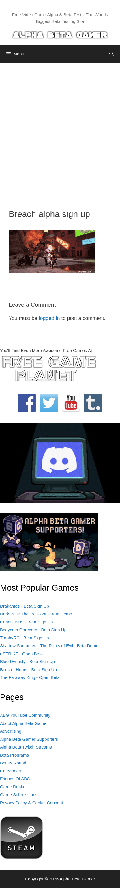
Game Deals (12, 786)
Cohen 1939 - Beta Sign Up (26, 621)
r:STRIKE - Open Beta (21, 653)
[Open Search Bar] (111, 54)
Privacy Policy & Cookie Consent (31, 802)
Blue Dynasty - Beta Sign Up (27, 661)
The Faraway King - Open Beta (30, 677)
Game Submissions (19, 794)
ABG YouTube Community (25, 715)
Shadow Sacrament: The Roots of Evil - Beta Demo (49, 645)
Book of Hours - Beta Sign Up (28, 669)
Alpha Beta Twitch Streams (26, 746)
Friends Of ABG (15, 778)
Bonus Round (13, 762)
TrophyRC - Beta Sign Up (24, 637)
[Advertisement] (60, 131)
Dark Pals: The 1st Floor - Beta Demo (36, 613)
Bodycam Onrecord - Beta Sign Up (33, 629)
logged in (49, 318)
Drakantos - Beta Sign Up (24, 606)
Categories (10, 770)
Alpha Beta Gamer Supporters (29, 739)
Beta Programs (14, 755)
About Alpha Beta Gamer (24, 723)
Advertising (10, 731)
